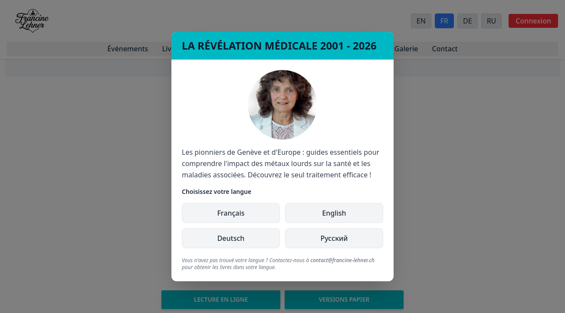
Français (230, 213)
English (334, 213)
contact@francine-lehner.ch (342, 260)
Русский (334, 238)
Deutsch (231, 238)
